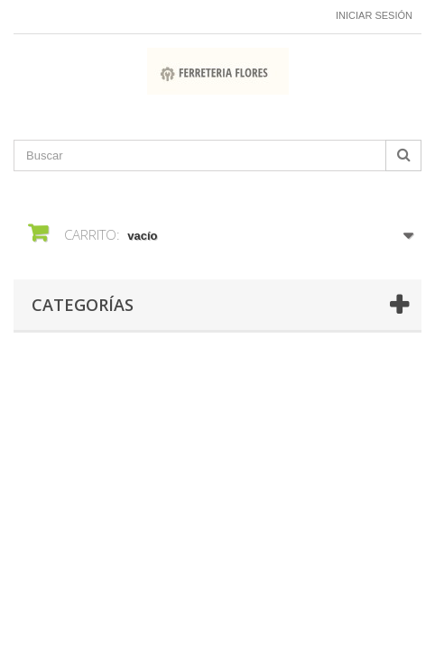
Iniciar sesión (374, 15)
